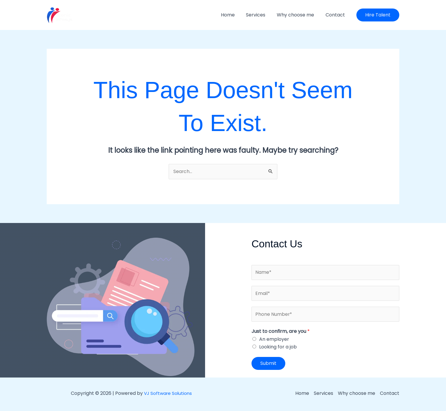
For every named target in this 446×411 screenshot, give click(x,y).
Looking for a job (278, 348)
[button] (377, 15)
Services (260, 14)
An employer (274, 340)
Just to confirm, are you (280, 332)
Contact (336, 14)
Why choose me (298, 14)
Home (235, 14)
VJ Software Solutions (168, 394)
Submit (268, 364)
